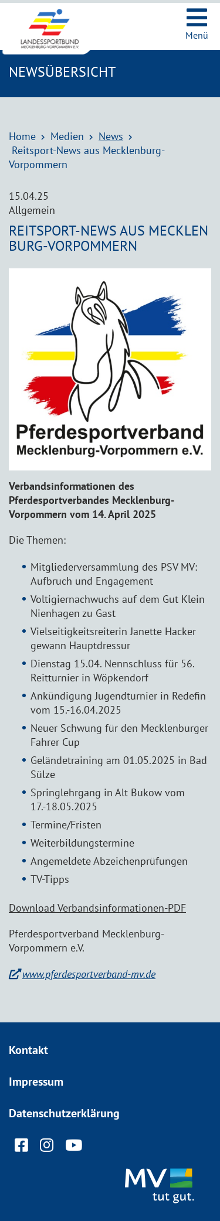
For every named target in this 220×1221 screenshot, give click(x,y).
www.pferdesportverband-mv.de (88, 974)
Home (22, 136)
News (111, 136)
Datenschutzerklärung (64, 1113)
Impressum (36, 1081)
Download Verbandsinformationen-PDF (97, 908)
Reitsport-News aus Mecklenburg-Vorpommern (87, 157)
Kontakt (28, 1050)
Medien (67, 136)
